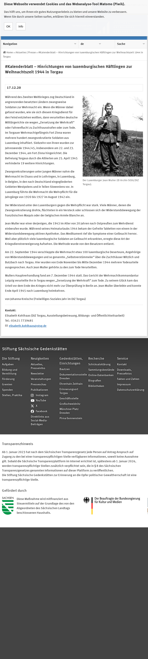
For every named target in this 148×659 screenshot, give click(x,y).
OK (8, 23)
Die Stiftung (11, 358)
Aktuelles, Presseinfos (38, 366)
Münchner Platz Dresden (69, 411)
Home (9, 52)
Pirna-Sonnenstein (71, 418)
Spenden (7, 390)
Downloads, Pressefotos (124, 372)
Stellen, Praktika (12, 395)
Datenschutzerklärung (130, 390)
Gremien (7, 384)
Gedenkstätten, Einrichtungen (71, 361)
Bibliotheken (96, 386)
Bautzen (65, 369)
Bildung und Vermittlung (9, 372)
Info (20, 23)
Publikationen (39, 390)
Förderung (8, 379)
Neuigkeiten (40, 358)
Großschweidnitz (70, 404)
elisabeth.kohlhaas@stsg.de (27, 326)
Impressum (124, 384)
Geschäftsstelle (69, 398)
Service (122, 358)
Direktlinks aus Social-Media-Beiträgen (40, 421)
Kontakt (122, 364)
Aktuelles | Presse (25, 52)
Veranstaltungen (41, 379)
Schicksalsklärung (99, 364)
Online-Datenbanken (101, 375)
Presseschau (38, 384)
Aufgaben (8, 364)
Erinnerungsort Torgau (69, 391)
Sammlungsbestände (101, 370)
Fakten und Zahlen (128, 379)
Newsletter (37, 373)
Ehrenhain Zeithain (71, 384)
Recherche (96, 358)
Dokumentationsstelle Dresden (73, 376)
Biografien (94, 380)
